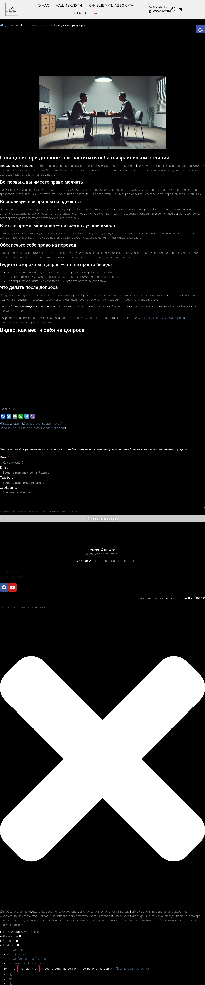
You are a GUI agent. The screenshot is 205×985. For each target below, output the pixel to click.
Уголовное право (36, 25)
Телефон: (6, 477)
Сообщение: (8, 487)
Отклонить (28, 968)
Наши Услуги (69, 5)
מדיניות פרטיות (147, 598)
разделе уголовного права (92, 318)
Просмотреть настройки (59, 968)
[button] (102, 759)
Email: (4, 467)
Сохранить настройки (97, 968)
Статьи (81, 13)
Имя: (3, 457)
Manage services (17, 954)
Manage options (17, 949)
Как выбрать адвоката (110, 5)
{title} (10, 974)
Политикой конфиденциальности (60, 511)
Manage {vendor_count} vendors (27, 958)
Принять (9, 968)
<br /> (102, 369)
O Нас (43, 5)
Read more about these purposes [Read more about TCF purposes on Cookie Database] (28, 963)
